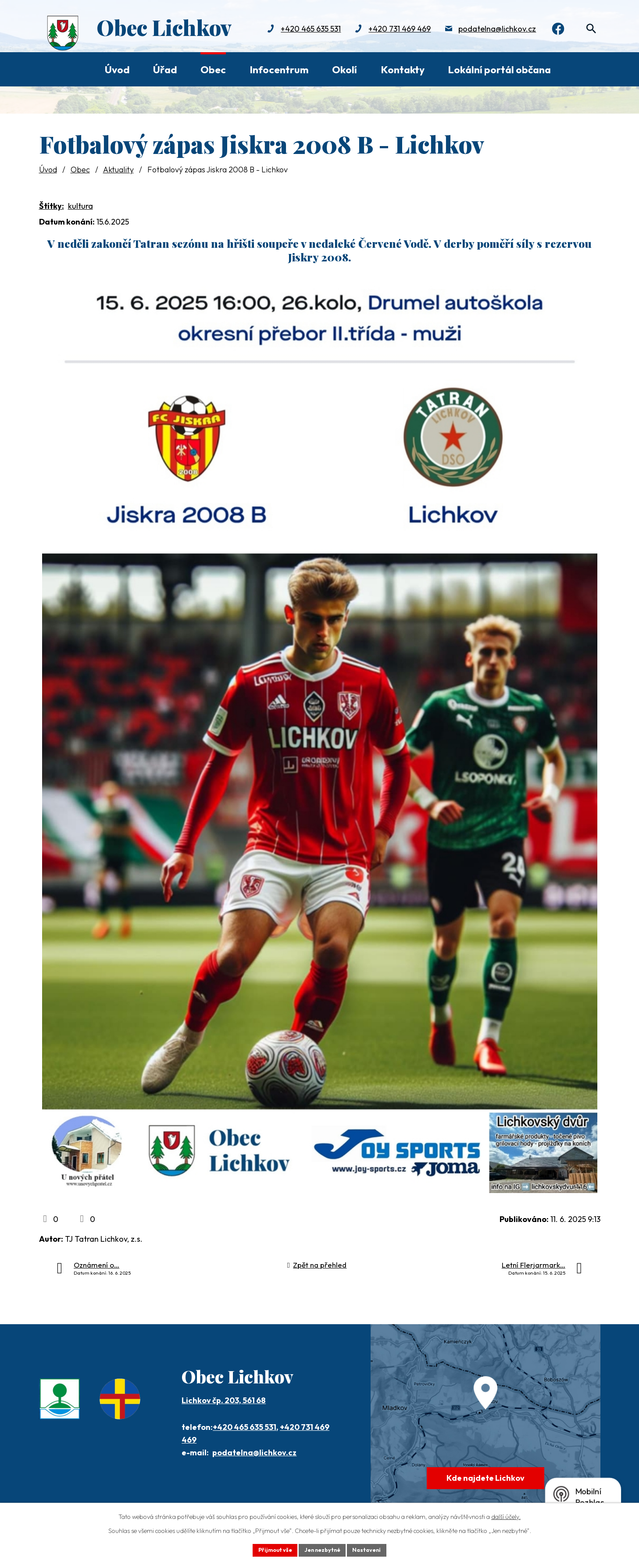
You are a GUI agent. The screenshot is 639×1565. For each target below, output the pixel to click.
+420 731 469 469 (392, 30)
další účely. (506, 1515)
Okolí (344, 69)
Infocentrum (279, 69)
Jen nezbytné (322, 1549)
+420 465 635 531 (304, 30)
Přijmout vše (270, 1549)
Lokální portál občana (499, 69)
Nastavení (372, 1549)
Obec (213, 69)
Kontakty (403, 69)
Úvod (117, 69)
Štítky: (51, 206)
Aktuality (118, 169)
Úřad (165, 69)
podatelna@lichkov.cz (490, 30)
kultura (80, 206)
